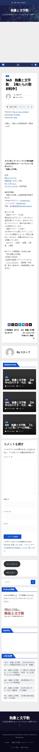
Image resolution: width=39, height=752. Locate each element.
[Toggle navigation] (18, 64)
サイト (6, 524)
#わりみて (10, 572)
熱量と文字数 (19, 10)
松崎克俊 (8, 181)
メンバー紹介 (15, 747)
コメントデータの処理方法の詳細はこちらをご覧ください (19, 548)
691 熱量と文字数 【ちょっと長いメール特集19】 (19, 428)
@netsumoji (25, 201)
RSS (15, 118)
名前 (6, 499)
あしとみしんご (10, 183)
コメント (8, 457)
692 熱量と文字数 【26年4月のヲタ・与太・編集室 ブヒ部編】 (19, 405)
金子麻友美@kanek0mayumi (21, 206)
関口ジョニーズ (10, 178)
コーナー (31, 742)
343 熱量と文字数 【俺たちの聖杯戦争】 (18, 84)
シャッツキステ (12, 263)
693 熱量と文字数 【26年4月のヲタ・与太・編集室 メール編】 (19, 382)
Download (9, 115)
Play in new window (20, 112)
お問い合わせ (24, 747)
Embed (17, 115)
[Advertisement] (19, 42)
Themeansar (19, 737)
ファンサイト (12, 564)
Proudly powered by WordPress (12, 734)
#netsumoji (20, 203)
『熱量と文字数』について (19, 742)
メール (7, 512)
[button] (32, 65)
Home (7, 742)
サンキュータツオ (11, 186)
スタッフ (18, 95)
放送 (7, 76)
